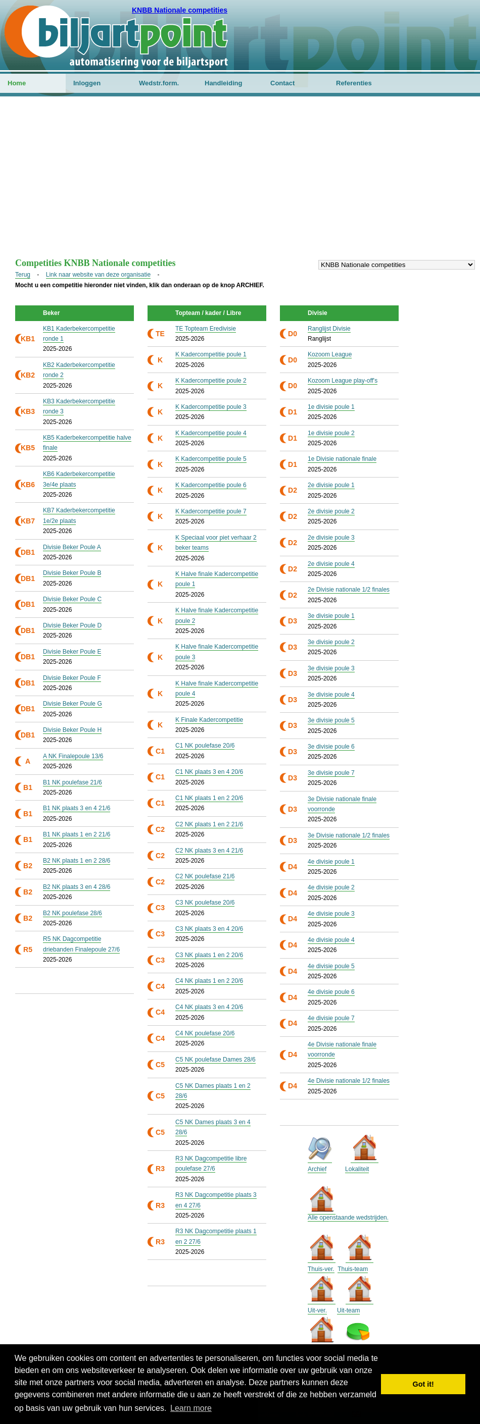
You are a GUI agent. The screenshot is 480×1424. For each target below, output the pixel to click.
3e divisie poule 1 (331, 615)
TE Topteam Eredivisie (205, 328)
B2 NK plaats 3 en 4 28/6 (76, 886)
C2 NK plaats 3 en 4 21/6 (209, 850)
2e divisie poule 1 (331, 485)
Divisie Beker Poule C (72, 599)
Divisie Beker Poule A (72, 547)
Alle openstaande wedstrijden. (348, 1217)
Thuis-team (353, 1269)
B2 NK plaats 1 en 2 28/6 (76, 860)
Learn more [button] (191, 1408)
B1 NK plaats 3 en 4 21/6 (76, 808)
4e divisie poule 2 (331, 887)
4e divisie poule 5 (331, 966)
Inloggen (87, 83)
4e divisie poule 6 (331, 991)
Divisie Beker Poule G (72, 703)
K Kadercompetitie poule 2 (211, 380)
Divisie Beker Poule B (72, 572)
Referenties (354, 83)
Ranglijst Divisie (329, 328)
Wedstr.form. (159, 83)
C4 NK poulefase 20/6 (204, 1033)
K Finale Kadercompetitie (209, 719)
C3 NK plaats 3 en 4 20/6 (209, 928)
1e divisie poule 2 (331, 433)
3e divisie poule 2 (331, 642)
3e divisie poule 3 (331, 668)
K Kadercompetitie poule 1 (211, 354)
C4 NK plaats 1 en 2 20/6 (209, 980)
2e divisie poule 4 (331, 563)
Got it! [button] (423, 1384)
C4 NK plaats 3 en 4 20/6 (209, 1007)
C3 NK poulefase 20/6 (204, 902)
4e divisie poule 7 (331, 1018)
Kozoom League (330, 354)
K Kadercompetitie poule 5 (211, 458)
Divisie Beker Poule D (72, 625)
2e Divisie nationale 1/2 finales (349, 589)
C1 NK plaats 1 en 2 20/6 (209, 798)
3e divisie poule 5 (331, 720)
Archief (317, 1169)
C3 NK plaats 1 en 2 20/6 (209, 955)
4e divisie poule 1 (331, 861)
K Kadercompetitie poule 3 (211, 406)
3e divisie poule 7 (331, 772)
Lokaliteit (357, 1169)
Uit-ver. (317, 1310)
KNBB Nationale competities (179, 10)
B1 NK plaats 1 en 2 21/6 (76, 834)
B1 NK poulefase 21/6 (72, 782)
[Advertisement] (240, 182)
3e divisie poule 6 (331, 746)
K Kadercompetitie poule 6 (211, 485)
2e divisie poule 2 (331, 511)
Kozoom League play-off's (342, 380)
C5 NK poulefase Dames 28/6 (215, 1059)
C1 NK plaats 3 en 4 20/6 (209, 771)
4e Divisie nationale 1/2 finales (349, 1080)
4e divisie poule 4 (331, 939)
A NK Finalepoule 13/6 (73, 756)
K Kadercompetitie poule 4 (211, 433)
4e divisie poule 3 (331, 913)
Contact (282, 83)
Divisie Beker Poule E (72, 651)
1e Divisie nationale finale (342, 458)
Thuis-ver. (321, 1269)
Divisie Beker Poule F (72, 677)
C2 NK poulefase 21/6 (204, 876)
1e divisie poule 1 (331, 406)
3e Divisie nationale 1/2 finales (349, 835)
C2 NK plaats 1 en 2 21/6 (209, 824)
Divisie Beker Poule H (72, 729)
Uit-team (348, 1310)
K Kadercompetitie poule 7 (211, 511)
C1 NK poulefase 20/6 (204, 745)
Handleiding (223, 83)
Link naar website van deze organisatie (98, 274)
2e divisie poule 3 (331, 537)
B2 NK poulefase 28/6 (72, 913)
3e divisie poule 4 (331, 694)
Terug (22, 274)
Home (17, 83)
